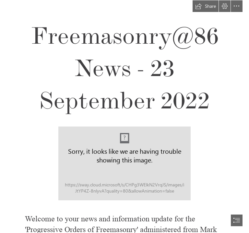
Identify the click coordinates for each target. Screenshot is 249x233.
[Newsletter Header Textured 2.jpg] (124, 163)
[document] (124, 116)
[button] (206, 6)
